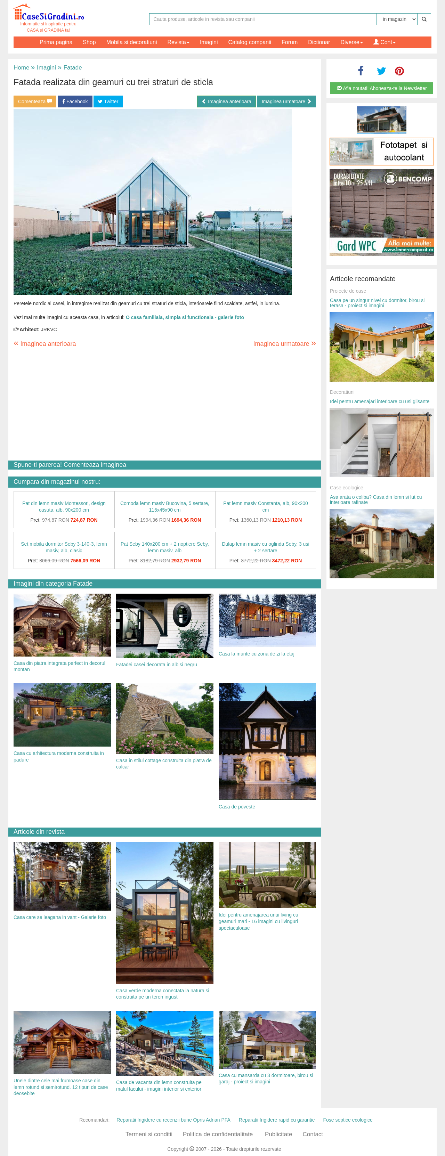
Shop (89, 42)
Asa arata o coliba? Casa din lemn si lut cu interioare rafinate (376, 499)
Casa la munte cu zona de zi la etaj (256, 654)
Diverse (351, 42)
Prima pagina (56, 42)
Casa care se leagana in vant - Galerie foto (60, 917)
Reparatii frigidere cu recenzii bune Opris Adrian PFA (173, 1120)
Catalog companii (249, 42)
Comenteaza (35, 101)
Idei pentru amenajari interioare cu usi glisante (379, 401)
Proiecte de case (348, 291)
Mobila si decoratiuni (131, 42)
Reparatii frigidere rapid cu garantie (277, 1120)
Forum (290, 42)
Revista (178, 42)
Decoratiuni (342, 392)
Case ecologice (346, 487)
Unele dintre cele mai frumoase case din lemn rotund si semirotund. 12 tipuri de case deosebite (61, 1087)
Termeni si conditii (149, 1134)
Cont (384, 42)
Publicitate (278, 1134)
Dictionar (319, 42)
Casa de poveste (237, 806)
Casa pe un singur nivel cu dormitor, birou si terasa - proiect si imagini (377, 303)
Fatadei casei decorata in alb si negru (156, 664)
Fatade (70, 67)
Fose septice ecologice (347, 1120)
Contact (312, 1134)
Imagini (209, 42)
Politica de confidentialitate (218, 1134)
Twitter (108, 101)
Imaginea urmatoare (287, 101)
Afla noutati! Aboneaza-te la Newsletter (382, 88)
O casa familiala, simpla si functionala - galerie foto (185, 317)
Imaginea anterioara (226, 101)
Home (21, 67)
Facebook (75, 101)
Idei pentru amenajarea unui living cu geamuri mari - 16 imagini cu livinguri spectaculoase (258, 921)
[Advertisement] (164, 405)
